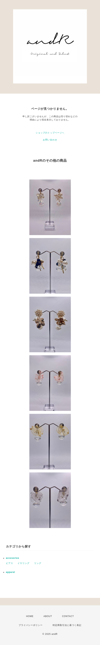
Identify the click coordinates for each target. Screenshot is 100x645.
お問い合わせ (50, 139)
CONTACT (68, 616)
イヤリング (24, 563)
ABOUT (48, 616)
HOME (29, 616)
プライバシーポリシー (31, 625)
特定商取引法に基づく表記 (67, 625)
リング (37, 563)
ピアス (9, 563)
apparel (10, 572)
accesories (12, 558)
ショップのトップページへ (50, 132)
